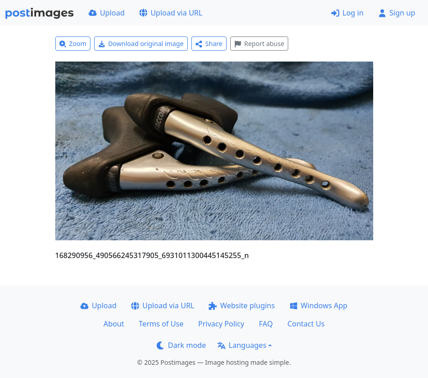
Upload (107, 13)
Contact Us (305, 324)
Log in (347, 13)
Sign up (396, 13)
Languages (241, 345)
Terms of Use (161, 324)
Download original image (141, 43)
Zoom (73, 43)
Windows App (319, 305)
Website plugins (242, 305)
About (113, 324)
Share (209, 43)
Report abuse (259, 43)
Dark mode (181, 345)
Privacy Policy (221, 324)
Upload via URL (170, 13)
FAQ (266, 324)
